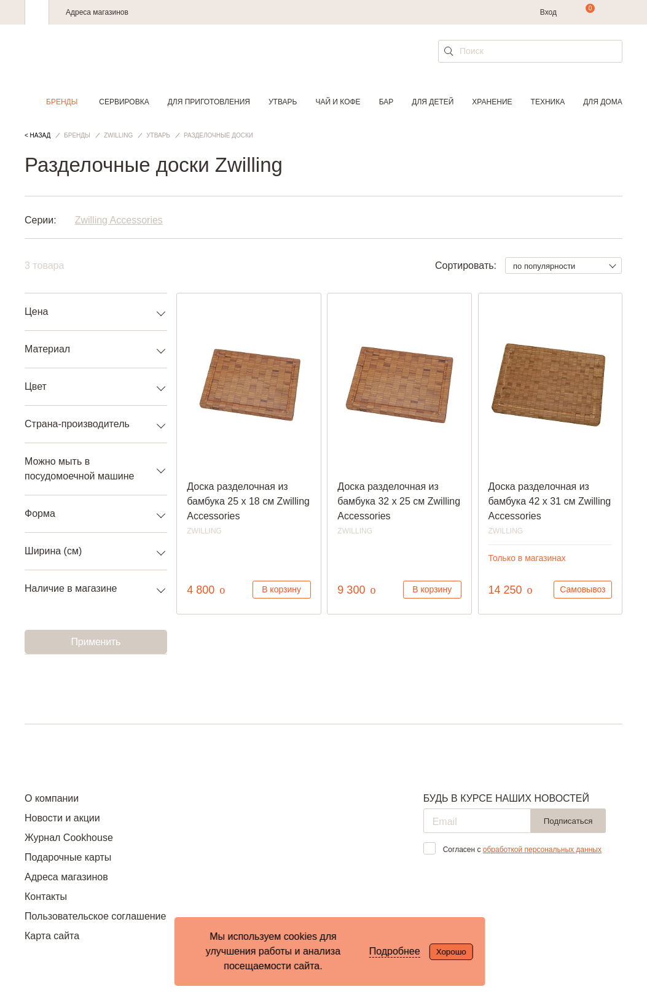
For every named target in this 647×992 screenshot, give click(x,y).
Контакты (46, 896)
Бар (386, 102)
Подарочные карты (68, 857)
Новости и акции (62, 818)
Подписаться (568, 821)
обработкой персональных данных (542, 849)
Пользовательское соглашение (95, 916)
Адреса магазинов (97, 12)
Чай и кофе (337, 102)
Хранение (492, 102)
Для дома (602, 102)
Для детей (432, 102)
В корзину (281, 589)
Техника (548, 102)
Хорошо (451, 951)
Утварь (283, 102)
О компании (52, 798)
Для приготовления (209, 102)
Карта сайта (52, 936)
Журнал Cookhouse (69, 837)
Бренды (61, 102)
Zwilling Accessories (119, 220)
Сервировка (124, 102)
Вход (548, 12)
